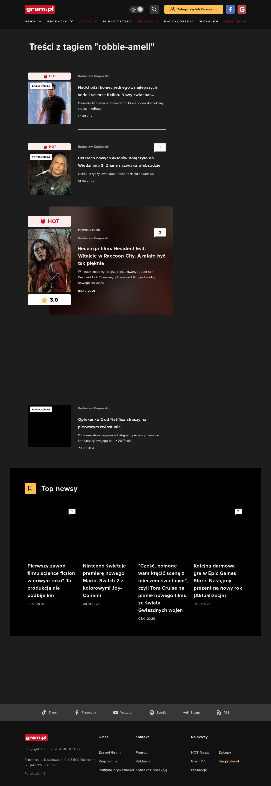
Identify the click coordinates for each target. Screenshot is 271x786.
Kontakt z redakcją (152, 770)
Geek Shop (235, 21)
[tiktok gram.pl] (49, 712)
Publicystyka (117, 21)
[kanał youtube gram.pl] (122, 712)
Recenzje (60, 21)
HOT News (200, 752)
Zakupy (225, 752)
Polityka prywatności (116, 770)
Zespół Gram (110, 752)
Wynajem (209, 21)
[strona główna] (51, 9)
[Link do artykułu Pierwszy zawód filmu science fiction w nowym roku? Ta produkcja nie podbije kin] (52, 557)
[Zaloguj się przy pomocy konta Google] (242, 9)
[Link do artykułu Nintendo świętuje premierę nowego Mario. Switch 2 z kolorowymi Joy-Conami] (108, 557)
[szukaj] (154, 9)
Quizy (88, 21)
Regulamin (108, 761)
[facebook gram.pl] (85, 712)
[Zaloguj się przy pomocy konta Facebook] (230, 9)
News (33, 21)
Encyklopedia (179, 21)
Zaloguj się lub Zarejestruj (197, 9)
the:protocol (229, 761)
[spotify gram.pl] (158, 712)
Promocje (148, 21)
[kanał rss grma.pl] (223, 712)
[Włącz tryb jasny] (136, 9)
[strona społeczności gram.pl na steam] (191, 712)
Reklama (143, 761)
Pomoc (141, 752)
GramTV (198, 761)
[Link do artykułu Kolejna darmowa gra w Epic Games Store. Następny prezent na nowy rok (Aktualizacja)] (218, 557)
